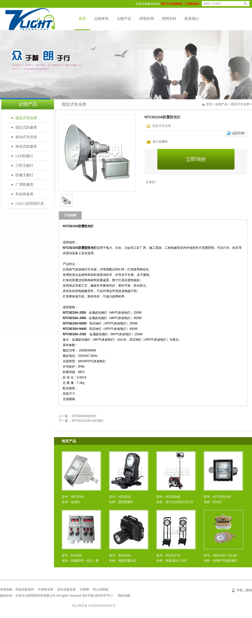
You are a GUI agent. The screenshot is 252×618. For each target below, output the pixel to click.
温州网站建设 (183, 595)
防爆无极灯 (24, 175)
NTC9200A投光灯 (84, 416)
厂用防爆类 (24, 185)
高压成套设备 (66, 589)
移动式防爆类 (26, 146)
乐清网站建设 (164, 595)
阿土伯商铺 (100, 589)
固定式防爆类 (26, 127)
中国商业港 (45, 589)
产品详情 (70, 215)
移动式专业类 (26, 137)
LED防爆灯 (24, 156)
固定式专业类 (26, 118)
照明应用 (146, 19)
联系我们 (192, 19)
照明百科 (169, 19)
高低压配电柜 (24, 589)
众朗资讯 (101, 19)
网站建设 (149, 595)
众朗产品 (124, 19)
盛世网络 (136, 595)
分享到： (152, 182)
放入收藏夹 (157, 141)
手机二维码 (244, 590)
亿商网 (84, 589)
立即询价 (196, 159)
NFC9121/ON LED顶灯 (87, 420)
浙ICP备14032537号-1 (97, 595)
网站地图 (124, 595)
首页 (82, 19)
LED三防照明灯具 (29, 204)
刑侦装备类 (24, 194)
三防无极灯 (24, 165)
